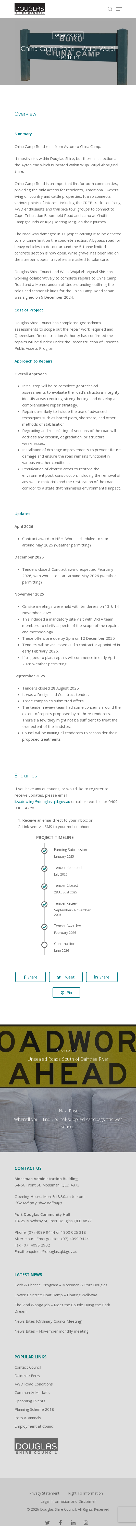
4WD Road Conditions (34, 1384)
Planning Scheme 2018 (34, 1409)
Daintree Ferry (27, 1375)
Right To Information (85, 1493)
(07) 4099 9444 (41, 1232)
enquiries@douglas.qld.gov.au (51, 1251)
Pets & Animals (28, 1417)
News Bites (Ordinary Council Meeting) (48, 1321)
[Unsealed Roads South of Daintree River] (68, 1056)
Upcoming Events (30, 1400)
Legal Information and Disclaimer (68, 1501)
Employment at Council (34, 1426)
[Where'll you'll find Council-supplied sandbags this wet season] (68, 1120)
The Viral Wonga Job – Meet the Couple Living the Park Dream (62, 1308)
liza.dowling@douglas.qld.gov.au (42, 801)
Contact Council (28, 1367)
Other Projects (68, 35)
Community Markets (32, 1392)
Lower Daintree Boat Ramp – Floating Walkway (56, 1294)
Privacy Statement (44, 1493)
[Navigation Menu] (119, 8)
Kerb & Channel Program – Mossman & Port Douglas (61, 1284)
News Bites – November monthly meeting (52, 1331)
